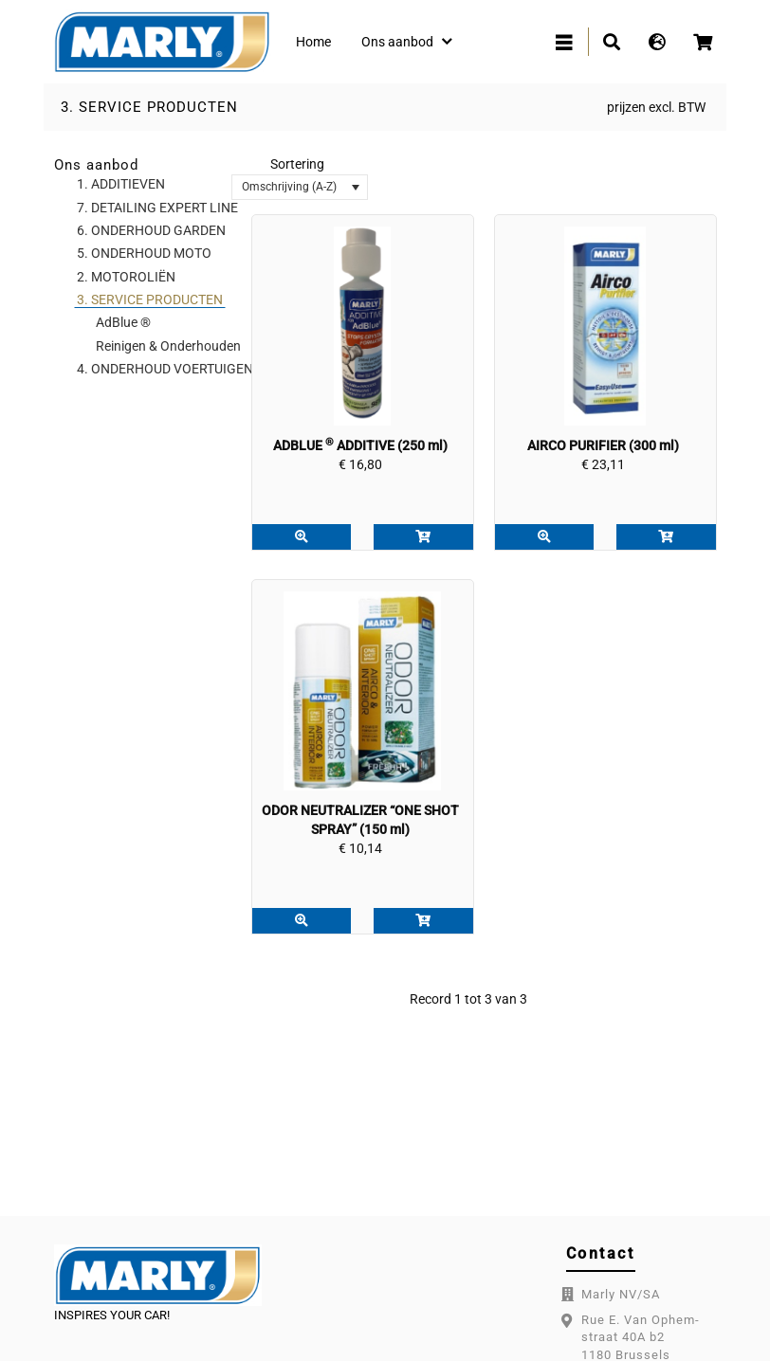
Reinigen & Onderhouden (168, 346)
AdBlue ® (123, 322)
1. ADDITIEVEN (121, 183)
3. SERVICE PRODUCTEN (149, 107)
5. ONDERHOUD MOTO (144, 253)
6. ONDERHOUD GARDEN (151, 230)
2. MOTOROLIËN (126, 276)
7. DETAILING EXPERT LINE (157, 207)
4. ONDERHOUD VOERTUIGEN (165, 368)
